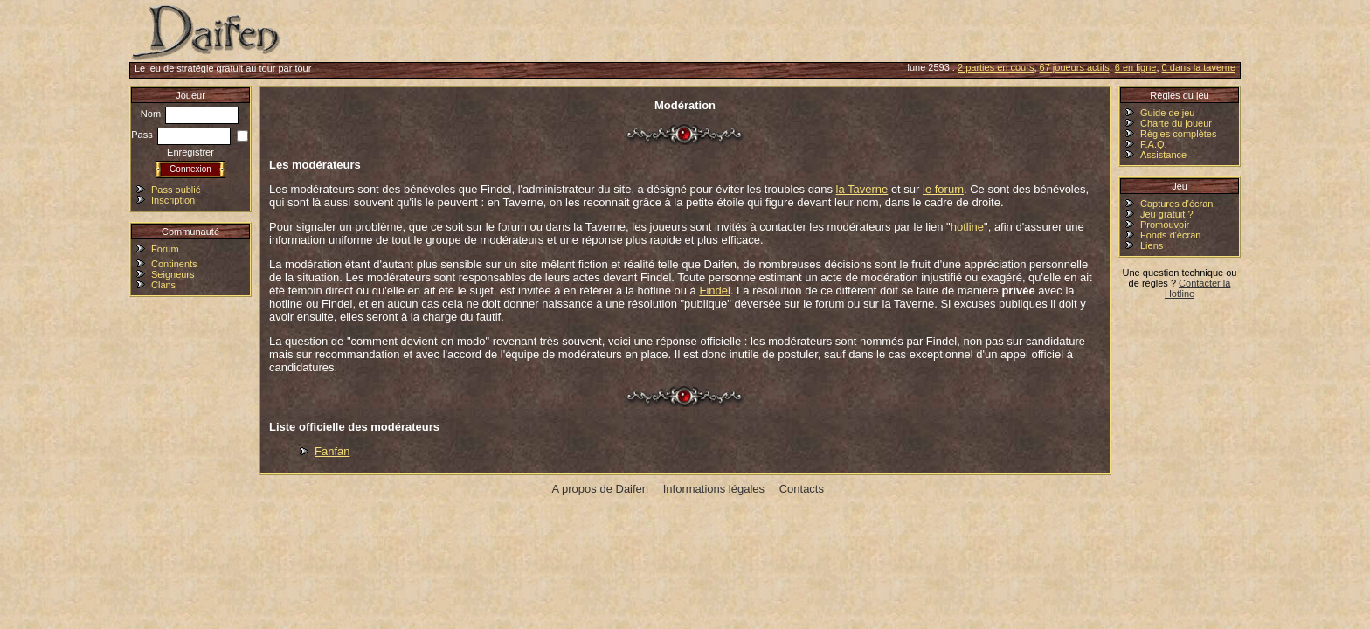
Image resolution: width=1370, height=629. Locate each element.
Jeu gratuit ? (1167, 214)
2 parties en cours (996, 67)
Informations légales (714, 488)
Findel (714, 290)
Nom (190, 113)
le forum (943, 189)
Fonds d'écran (1170, 235)
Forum (165, 249)
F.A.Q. (1153, 144)
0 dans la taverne (1198, 67)
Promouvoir (1164, 224)
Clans (163, 285)
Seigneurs (173, 274)
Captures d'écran (1176, 203)
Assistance (1163, 154)
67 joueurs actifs (1075, 67)
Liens (1151, 245)
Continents (174, 264)
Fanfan (332, 451)
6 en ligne (1136, 67)
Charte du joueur (1176, 123)
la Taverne (862, 189)
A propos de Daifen (600, 488)
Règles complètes (1178, 133)
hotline (967, 226)
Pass (181, 134)
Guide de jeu (1167, 112)
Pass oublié (176, 189)
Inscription (173, 200)
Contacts (801, 488)
